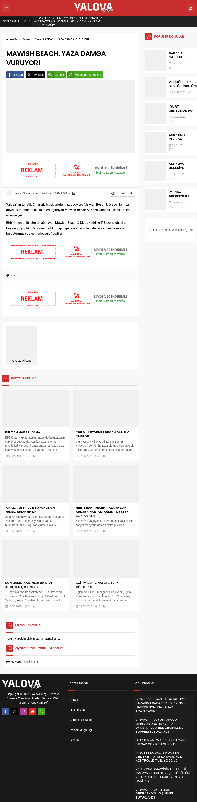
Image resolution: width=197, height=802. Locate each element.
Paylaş (14, 74)
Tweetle (35, 74)
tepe (13, 275)
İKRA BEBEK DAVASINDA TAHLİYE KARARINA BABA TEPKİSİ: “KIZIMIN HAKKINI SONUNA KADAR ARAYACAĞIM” (70, 21)
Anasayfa (11, 39)
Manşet (26, 39)
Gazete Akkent (22, 193)
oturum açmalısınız (47, 638)
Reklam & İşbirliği (81, 730)
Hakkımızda (77, 709)
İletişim (74, 740)
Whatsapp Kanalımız (84, 74)
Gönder (55, 74)
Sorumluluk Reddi (81, 719)
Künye (74, 699)
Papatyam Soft (39, 702)
